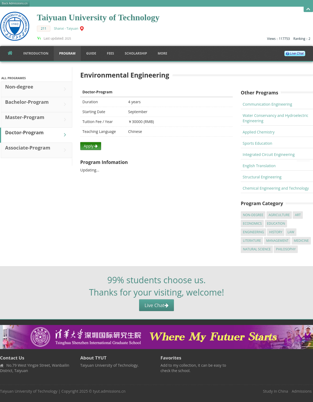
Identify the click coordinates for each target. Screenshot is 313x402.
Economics (252, 223)
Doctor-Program (37, 134)
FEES (110, 53)
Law (291, 232)
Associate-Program (37, 150)
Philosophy (286, 249)
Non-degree (37, 89)
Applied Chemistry (258, 132)
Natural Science (257, 249)
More (162, 53)
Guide (91, 53)
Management (277, 240)
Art (298, 215)
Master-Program (37, 119)
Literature (252, 240)
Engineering (253, 232)
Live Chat (156, 305)
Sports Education (257, 143)
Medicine (301, 240)
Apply (91, 145)
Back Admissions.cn (15, 3)
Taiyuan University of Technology (29, 391)
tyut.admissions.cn (109, 391)
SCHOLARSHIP (136, 53)
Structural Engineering (262, 176)
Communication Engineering (267, 104)
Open (308, 9)
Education (276, 223)
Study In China (275, 391)
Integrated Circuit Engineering (269, 154)
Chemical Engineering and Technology (276, 188)
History (275, 232)
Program (67, 53)
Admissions (302, 391)
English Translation (259, 165)
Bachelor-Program (37, 104)
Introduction (35, 53)
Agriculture (279, 215)
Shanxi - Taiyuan (66, 28)
